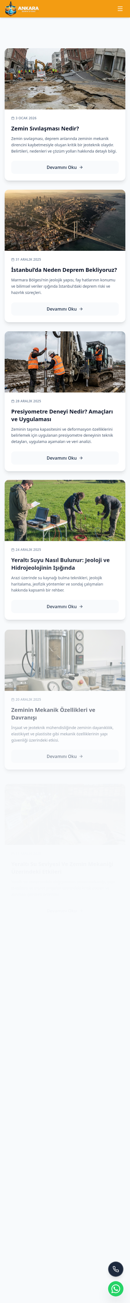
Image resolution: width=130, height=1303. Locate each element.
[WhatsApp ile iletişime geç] (115, 1288)
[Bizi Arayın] (115, 1269)
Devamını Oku (65, 167)
